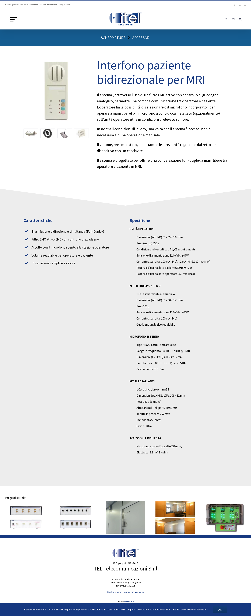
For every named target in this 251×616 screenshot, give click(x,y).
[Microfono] (48, 133)
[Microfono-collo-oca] (65, 133)
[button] (240, 19)
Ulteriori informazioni (197, 609)
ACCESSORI (141, 37)
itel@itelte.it (64, 4)
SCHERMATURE (113, 37)
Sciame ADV (129, 601)
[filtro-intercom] (31, 133)
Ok (220, 609)
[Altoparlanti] (81, 133)
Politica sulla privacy (133, 592)
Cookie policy (114, 592)
